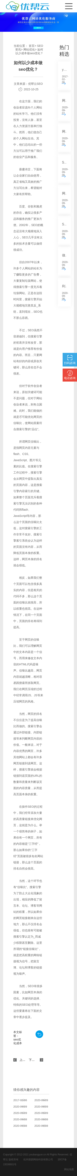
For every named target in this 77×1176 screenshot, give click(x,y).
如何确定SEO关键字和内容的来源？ (23, 1119)
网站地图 (69, 1169)
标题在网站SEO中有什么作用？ (44, 1113)
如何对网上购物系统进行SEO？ (44, 1119)
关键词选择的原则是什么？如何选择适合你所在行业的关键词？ (44, 1125)
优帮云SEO (35, 83)
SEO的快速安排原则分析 (23, 1113)
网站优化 (29, 49)
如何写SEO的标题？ (44, 1100)
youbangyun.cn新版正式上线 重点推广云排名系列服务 (23, 1100)
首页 (31, 45)
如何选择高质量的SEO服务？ (23, 1125)
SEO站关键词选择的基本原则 (23, 1106)
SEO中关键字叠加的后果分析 (44, 1106)
